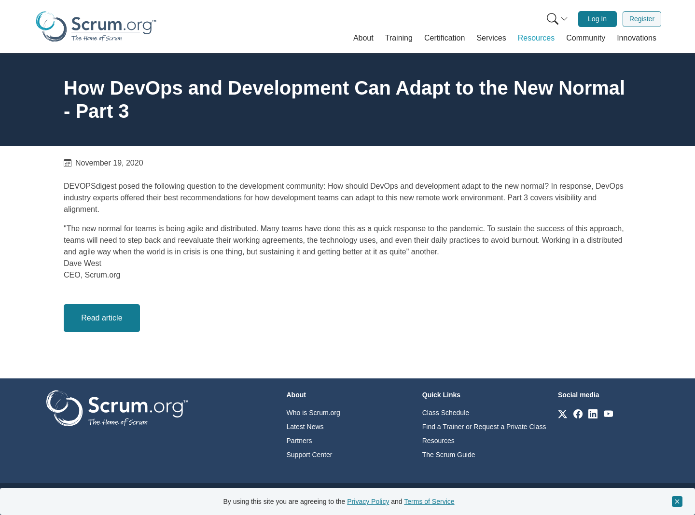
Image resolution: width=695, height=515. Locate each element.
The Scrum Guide (448, 455)
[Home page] (96, 26)
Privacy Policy (368, 501)
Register (641, 19)
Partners (299, 441)
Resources (438, 441)
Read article (101, 318)
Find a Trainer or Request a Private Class (484, 427)
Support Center (310, 455)
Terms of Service (429, 501)
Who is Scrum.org (313, 413)
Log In (597, 19)
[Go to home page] (117, 408)
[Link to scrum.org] (562, 413)
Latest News (305, 427)
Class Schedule (445, 413)
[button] (363, 38)
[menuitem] (556, 19)
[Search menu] (557, 19)
